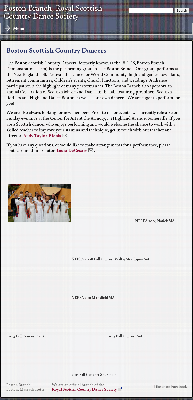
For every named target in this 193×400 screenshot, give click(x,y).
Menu (14, 28)
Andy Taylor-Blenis (42, 135)
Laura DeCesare (72, 150)
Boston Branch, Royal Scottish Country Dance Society (53, 12)
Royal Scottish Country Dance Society (84, 389)
